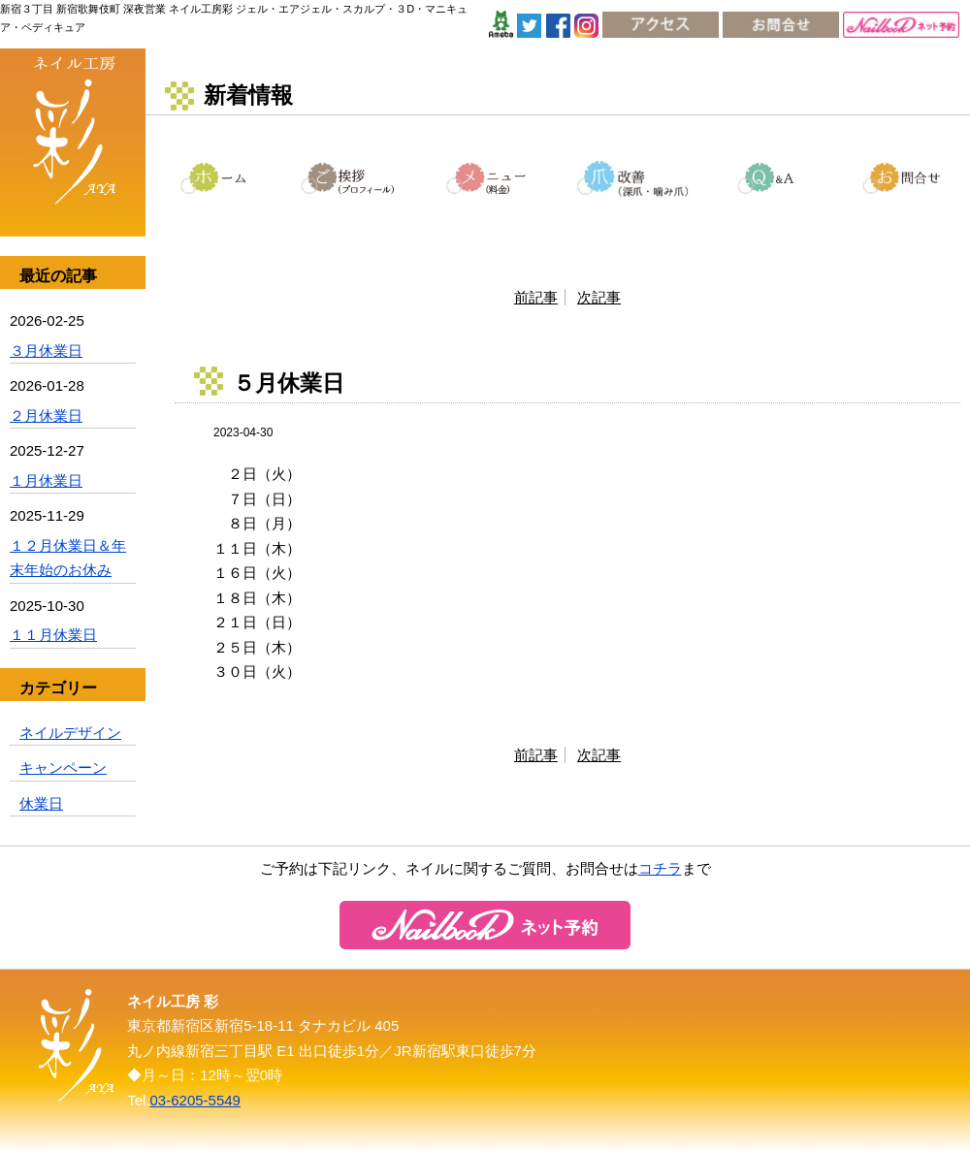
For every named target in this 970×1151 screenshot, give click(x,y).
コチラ (660, 868)
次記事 (599, 297)
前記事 (536, 297)
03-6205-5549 (195, 1100)
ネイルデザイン (70, 732)
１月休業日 (46, 480)
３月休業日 (46, 350)
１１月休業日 (53, 634)
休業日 (41, 803)
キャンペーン (63, 767)
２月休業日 (46, 415)
